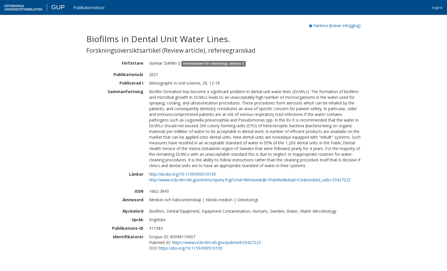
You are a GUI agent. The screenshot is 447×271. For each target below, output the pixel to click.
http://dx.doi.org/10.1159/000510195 (182, 174)
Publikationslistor (89, 7)
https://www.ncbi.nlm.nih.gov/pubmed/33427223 (216, 242)
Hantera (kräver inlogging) (335, 25)
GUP (58, 7)
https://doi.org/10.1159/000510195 (190, 248)
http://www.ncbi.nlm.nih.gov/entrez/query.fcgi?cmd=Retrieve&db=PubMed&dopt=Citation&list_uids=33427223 (249, 179)
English (437, 7)
